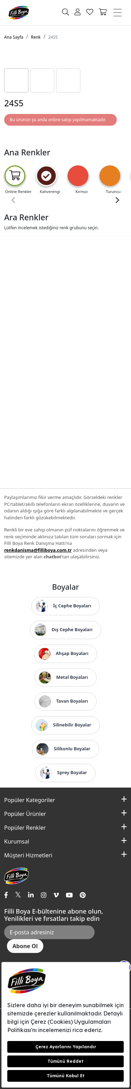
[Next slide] (117, 200)
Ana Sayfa (13, 37)
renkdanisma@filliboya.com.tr (38, 550)
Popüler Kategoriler (29, 800)
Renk (36, 37)
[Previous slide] (13, 200)
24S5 (53, 37)
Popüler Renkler (25, 827)
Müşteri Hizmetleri (28, 855)
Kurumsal (16, 841)
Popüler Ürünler (25, 814)
